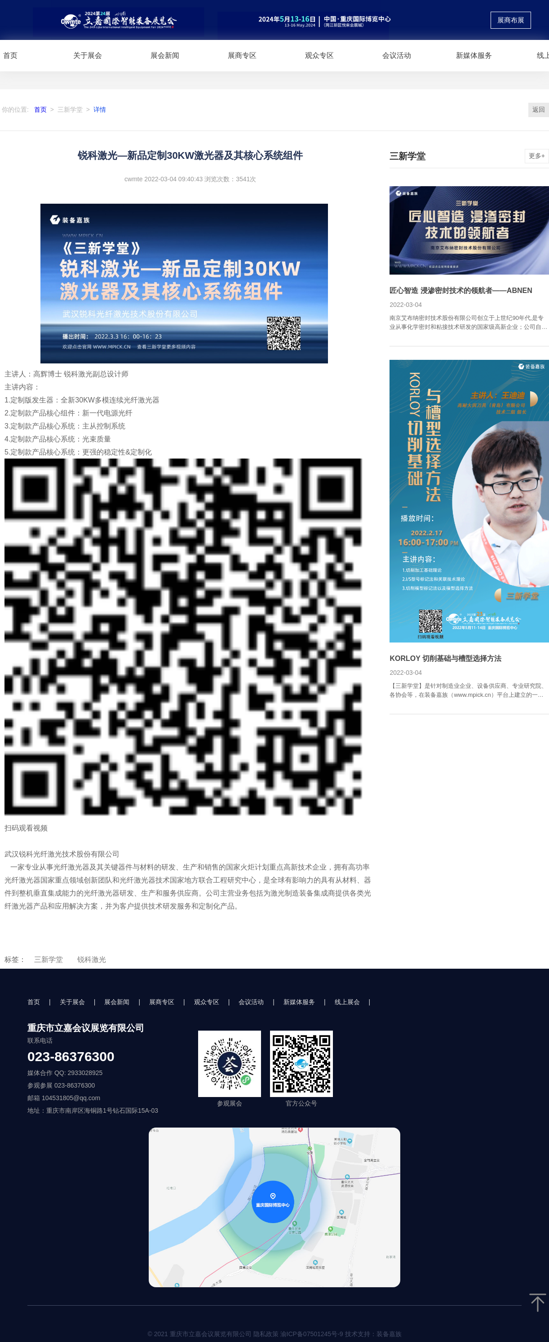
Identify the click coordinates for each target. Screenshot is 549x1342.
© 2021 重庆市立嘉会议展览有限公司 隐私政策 (275, 1334)
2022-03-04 (406, 304)
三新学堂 (70, 109)
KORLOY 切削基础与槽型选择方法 (445, 658)
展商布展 (510, 20)
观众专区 (319, 55)
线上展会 (347, 1001)
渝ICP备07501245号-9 (311, 1334)
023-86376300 (71, 1056)
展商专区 (242, 55)
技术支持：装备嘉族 (373, 1334)
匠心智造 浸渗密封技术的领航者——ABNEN (461, 290)
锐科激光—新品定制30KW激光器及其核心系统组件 (190, 155)
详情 (99, 109)
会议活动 (396, 55)
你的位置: (15, 109)
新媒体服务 (474, 55)
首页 (40, 109)
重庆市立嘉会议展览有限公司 (85, 1028)
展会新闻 (165, 55)
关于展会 (87, 55)
